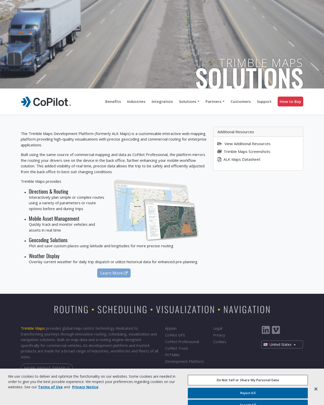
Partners (213, 101)
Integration (162, 101)
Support (264, 101)
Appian (171, 328)
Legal (217, 328)
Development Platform (184, 361)
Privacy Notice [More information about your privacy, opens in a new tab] (85, 389)
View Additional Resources (244, 143)
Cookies (219, 341)
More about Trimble (47, 368)
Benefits (113, 101)
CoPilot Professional (182, 341)
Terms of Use (50, 389)
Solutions (187, 101)
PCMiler (172, 354)
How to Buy (290, 101)
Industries (136, 101)
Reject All (248, 395)
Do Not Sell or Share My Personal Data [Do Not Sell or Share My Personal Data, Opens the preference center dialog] (248, 382)
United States (278, 344)
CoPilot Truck (176, 348)
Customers (241, 101)
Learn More (114, 273)
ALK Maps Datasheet (238, 159)
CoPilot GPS (175, 335)
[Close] (315, 391)
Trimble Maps (33, 328)
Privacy (219, 335)
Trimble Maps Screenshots (243, 151)
